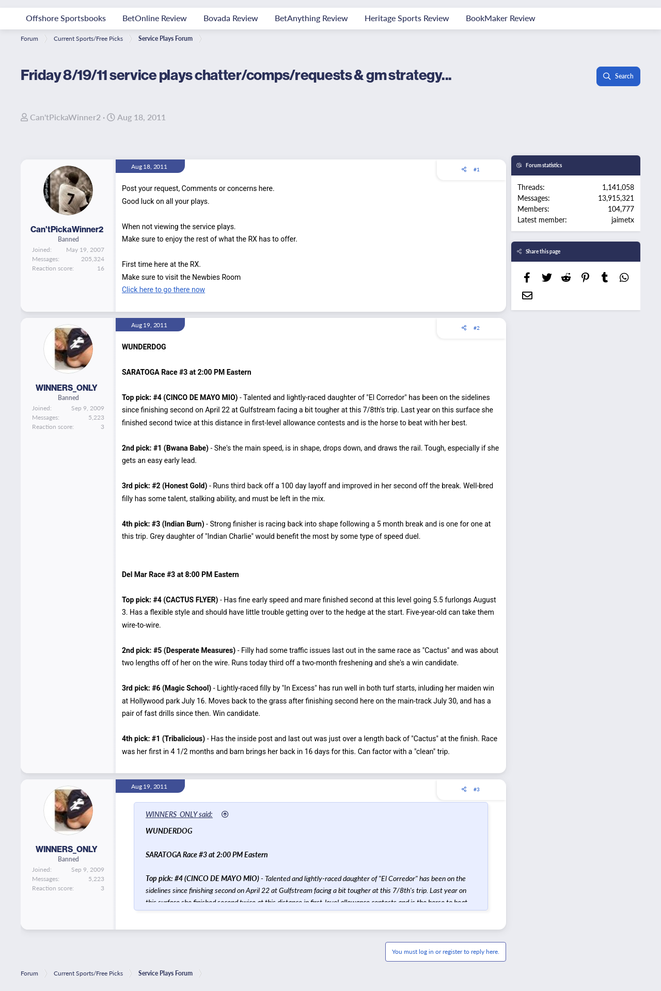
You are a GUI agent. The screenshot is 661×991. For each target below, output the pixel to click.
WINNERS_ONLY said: (179, 814)
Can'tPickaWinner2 (65, 117)
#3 (477, 789)
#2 (477, 327)
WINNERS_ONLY (67, 387)
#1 (477, 169)
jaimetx (622, 219)
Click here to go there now (163, 289)
